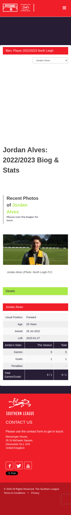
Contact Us (19, 422)
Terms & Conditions (14, 493)
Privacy (35, 493)
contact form (35, 431)
